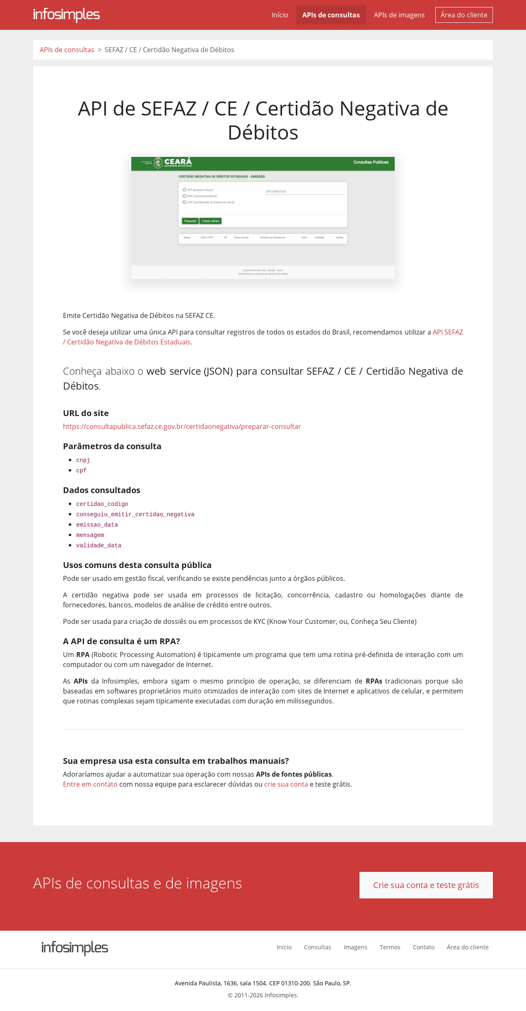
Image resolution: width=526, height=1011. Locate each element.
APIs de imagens (399, 14)
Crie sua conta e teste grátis (426, 885)
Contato (423, 947)
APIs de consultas (331, 14)
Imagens (355, 947)
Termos (390, 947)
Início (280, 14)
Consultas (317, 947)
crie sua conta (286, 784)
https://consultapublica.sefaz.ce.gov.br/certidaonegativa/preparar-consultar (182, 426)
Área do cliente (464, 14)
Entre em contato (90, 784)
